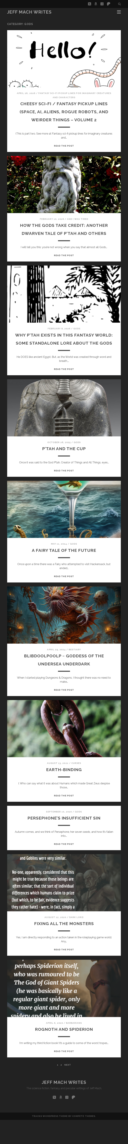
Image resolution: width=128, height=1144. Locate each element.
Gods (76, 344)
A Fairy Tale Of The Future (64, 574)
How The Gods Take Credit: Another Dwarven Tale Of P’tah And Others (64, 241)
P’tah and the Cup (64, 472)
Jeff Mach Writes (29, 12)
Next (67, 1089)
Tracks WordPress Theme (50, 1140)
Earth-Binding (64, 793)
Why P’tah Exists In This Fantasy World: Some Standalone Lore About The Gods (64, 359)
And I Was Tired (77, 227)
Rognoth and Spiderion (64, 1053)
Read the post (64, 154)
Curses (76, 787)
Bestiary (75, 673)
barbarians (74, 1047)
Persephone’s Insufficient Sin (64, 842)
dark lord (76, 941)
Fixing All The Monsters (64, 947)
